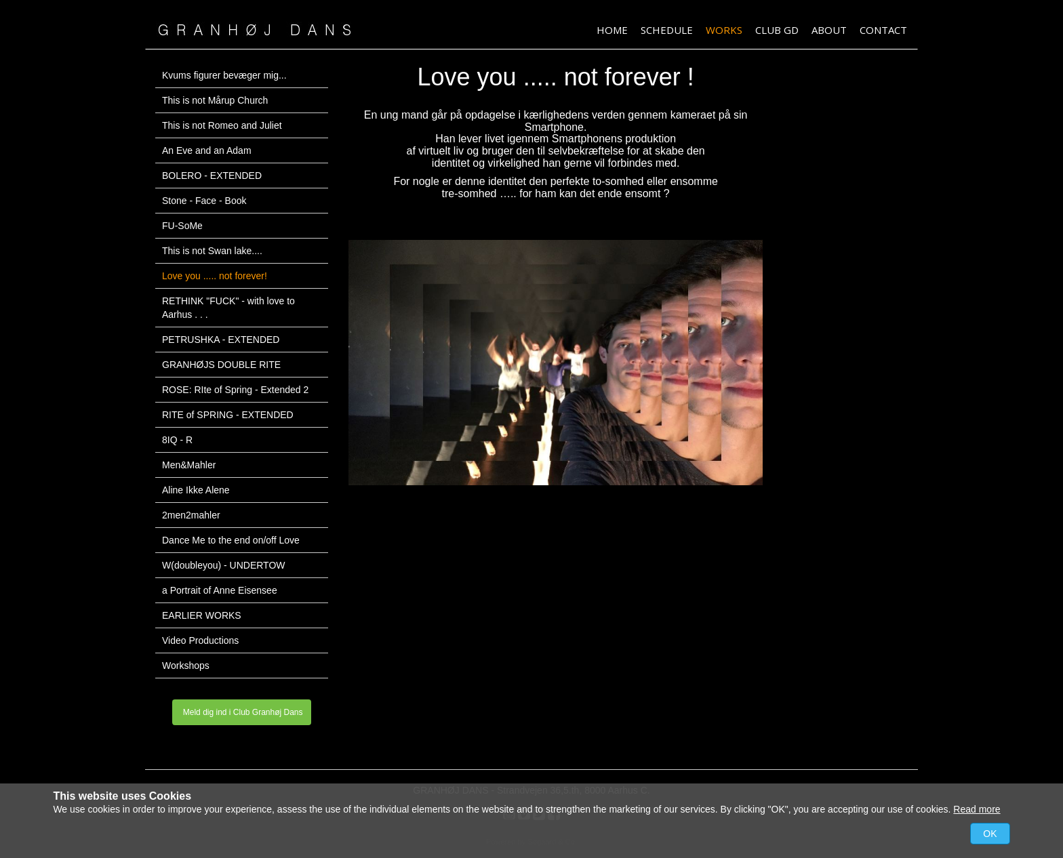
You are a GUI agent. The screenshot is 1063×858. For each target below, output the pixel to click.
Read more (976, 809)
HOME (612, 30)
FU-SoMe (182, 225)
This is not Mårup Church (215, 100)
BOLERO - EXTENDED (212, 175)
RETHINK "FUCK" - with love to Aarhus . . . (228, 307)
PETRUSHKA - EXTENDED (220, 339)
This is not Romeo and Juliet (222, 125)
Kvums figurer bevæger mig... (224, 75)
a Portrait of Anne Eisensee (219, 590)
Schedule (667, 30)
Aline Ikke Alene (196, 490)
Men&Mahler (189, 464)
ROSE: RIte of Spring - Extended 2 (235, 389)
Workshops (185, 665)
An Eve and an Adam (207, 150)
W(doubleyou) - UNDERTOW (223, 565)
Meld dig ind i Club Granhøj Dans (241, 712)
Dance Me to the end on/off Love (231, 540)
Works (724, 30)
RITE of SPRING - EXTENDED (228, 414)
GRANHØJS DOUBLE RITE (221, 364)
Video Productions (200, 640)
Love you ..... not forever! (214, 275)
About (829, 30)
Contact (883, 30)
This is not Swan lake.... (212, 250)
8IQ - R (177, 439)
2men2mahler (191, 515)
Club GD (777, 30)
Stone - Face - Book (204, 200)
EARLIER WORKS (201, 615)
